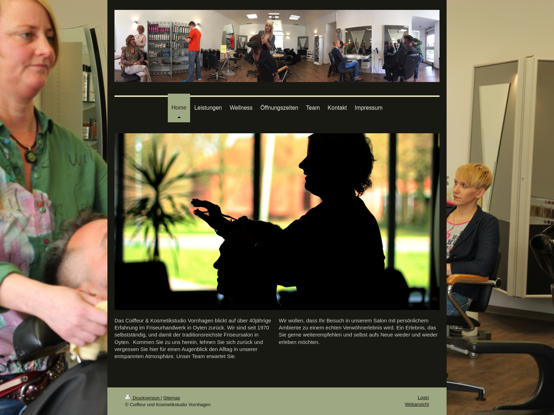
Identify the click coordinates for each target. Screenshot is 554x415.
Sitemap (171, 398)
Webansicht (417, 404)
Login (423, 397)
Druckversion (143, 398)
